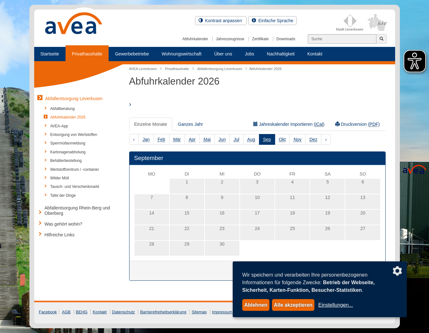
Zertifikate (260, 39)
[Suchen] (342, 39)
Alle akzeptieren (293, 305)
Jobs (249, 53)
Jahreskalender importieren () (289, 124)
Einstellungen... (335, 305)
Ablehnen (255, 305)
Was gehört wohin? (63, 224)
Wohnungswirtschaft (182, 53)
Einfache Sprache (272, 20)
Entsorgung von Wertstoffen (73, 134)
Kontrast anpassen (221, 20)
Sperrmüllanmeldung (67, 143)
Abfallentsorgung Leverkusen (74, 98)
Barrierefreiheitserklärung (163, 312)
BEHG (82, 312)
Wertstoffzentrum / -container (74, 169)
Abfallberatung (62, 108)
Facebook (48, 312)
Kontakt (314, 53)
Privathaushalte (87, 53)
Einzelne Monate (150, 124)
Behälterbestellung (66, 160)
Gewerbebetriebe (132, 53)
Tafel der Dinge (63, 195)
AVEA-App (59, 126)
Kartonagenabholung (67, 152)
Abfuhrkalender (195, 39)
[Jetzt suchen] (381, 39)
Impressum (222, 312)
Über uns (223, 53)
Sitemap (199, 312)
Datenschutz (123, 312)
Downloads (285, 39)
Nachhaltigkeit (281, 53)
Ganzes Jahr (190, 124)
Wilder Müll (59, 178)
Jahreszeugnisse (230, 39)
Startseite (50, 53)
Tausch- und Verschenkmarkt (74, 186)
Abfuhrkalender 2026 (67, 117)
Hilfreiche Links (60, 234)
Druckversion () (357, 124)
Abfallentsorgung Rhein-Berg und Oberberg (77, 210)
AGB (66, 312)
